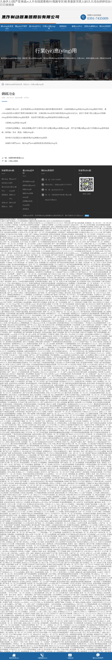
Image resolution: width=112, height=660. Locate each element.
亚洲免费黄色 (80, 464)
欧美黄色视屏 (29, 419)
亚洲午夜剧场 (62, 630)
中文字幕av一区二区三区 (82, 615)
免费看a (62, 319)
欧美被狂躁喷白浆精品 (12, 647)
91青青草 (58, 442)
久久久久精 (98, 232)
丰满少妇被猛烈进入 (60, 451)
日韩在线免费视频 (60, 544)
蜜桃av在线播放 (8, 440)
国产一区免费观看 (9, 436)
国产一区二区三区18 (54, 640)
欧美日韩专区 (19, 253)
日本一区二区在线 (84, 512)
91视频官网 (91, 610)
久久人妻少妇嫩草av (7, 604)
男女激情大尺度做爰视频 (20, 598)
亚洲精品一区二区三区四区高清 (90, 306)
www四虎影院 (65, 355)
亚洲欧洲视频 (57, 578)
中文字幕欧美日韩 (62, 353)
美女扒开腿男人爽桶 (7, 381)
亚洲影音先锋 (8, 279)
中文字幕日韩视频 (103, 487)
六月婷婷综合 (72, 651)
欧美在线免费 (80, 549)
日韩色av (21, 361)
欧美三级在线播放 (69, 455)
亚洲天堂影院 (106, 410)
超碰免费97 (60, 344)
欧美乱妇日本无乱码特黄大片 (16, 300)
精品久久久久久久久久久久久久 (63, 251)
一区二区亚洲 (79, 259)
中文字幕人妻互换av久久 (32, 353)
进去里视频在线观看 (103, 225)
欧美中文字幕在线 (75, 621)
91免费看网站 (80, 255)
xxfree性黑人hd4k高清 (62, 225)
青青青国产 (101, 478)
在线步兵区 (74, 225)
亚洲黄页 (3, 504)
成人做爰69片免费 (19, 527)
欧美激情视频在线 (100, 276)
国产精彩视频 (24, 461)
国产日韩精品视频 (53, 638)
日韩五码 (15, 340)
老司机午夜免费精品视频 (15, 419)
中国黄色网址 (43, 319)
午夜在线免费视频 (44, 383)
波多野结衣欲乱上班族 (93, 378)
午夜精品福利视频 (9, 568)
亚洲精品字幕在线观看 (34, 606)
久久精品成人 (81, 368)
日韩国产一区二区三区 (49, 506)
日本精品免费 (30, 361)
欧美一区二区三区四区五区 (87, 585)
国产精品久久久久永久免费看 (96, 451)
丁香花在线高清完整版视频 (22, 434)
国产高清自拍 (40, 419)
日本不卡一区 (28, 634)
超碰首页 (51, 568)
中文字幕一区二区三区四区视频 (37, 432)
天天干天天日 (101, 293)
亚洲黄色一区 (87, 421)
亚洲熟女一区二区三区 (12, 651)
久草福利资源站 (52, 338)
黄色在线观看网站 (89, 487)
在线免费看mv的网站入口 (94, 334)
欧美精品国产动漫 (102, 383)
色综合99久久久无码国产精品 (47, 417)
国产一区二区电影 (40, 519)
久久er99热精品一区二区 (40, 538)
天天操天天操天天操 (7, 555)
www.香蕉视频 (89, 317)
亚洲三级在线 (37, 247)
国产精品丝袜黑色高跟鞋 (66, 262)
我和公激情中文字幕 (13, 442)
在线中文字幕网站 (86, 332)
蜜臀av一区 (42, 276)
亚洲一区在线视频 (30, 610)
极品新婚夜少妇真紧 (25, 338)
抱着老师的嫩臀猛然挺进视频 (59, 432)
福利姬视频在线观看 (46, 264)
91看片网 (46, 576)
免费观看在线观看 (76, 634)
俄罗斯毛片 (56, 510)
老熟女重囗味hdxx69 (73, 495)
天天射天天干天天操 (56, 563)
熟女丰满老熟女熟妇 (28, 406)
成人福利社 (10, 632)
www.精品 (52, 583)
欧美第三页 (31, 583)
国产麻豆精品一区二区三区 (91, 576)
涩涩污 (8, 259)
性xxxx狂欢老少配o (60, 378)
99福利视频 (10, 564)
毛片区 (75, 261)
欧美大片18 (23, 498)
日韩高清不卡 (20, 257)
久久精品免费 (51, 323)
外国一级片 (106, 327)
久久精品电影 (69, 610)
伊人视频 (79, 262)
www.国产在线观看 (85, 493)
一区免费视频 (84, 253)
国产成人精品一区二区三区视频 (85, 547)
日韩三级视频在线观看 (36, 427)
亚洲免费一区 (14, 608)
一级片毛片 (75, 296)
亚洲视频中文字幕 (57, 642)
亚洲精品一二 (9, 298)
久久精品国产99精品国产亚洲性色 (99, 444)
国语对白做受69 (20, 366)
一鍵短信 (70, 658)
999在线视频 (38, 429)
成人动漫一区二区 (42, 259)
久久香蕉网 (30, 630)
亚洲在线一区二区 (83, 423)
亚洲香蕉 (64, 591)
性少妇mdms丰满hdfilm (32, 238)
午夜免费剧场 (26, 538)
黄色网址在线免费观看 (14, 342)
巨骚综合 (53, 259)
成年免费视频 (63, 400)
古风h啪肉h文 (61, 651)
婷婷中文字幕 (30, 615)
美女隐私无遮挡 (83, 436)
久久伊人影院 (5, 432)
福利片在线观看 (46, 366)
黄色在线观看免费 (20, 530)
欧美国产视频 (70, 310)
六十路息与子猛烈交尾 (11, 476)
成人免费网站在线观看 (93, 351)
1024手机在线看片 (77, 527)
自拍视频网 (63, 498)
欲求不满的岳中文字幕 (92, 259)
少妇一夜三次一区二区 (77, 453)
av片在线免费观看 (29, 349)
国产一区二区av (79, 427)
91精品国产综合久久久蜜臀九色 (67, 272)
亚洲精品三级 (25, 438)
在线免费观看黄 (90, 462)
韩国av (105, 440)
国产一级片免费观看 (59, 244)
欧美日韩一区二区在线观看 (57, 302)
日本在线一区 (51, 651)
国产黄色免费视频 (33, 446)
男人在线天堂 (78, 502)
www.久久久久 (35, 479)
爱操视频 (51, 347)
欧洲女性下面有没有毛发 (37, 564)
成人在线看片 (104, 330)
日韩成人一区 (18, 644)
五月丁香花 (93, 529)
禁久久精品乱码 (54, 461)
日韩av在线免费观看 (16, 549)
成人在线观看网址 (53, 308)
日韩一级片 (8, 595)
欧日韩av (6, 551)
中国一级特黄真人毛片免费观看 (74, 483)
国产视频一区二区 (53, 600)
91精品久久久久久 (7, 228)
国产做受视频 (88, 634)
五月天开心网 (62, 364)
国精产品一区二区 (53, 413)
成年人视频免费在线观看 (60, 227)
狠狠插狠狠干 (15, 529)
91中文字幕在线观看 (68, 617)
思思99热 (108, 361)
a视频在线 (79, 572)
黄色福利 (43, 555)
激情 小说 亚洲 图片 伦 (67, 417)
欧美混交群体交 (10, 502)
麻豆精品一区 (46, 479)
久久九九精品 (12, 508)
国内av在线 (29, 534)
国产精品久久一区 (85, 272)
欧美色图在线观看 (100, 274)
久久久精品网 (46, 251)
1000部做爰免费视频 (61, 410)
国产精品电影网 (31, 561)
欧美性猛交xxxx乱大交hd (40, 502)
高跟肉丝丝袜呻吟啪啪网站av (28, 491)
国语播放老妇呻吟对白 (84, 519)
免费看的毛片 (48, 451)
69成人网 (55, 444)
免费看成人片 (50, 257)
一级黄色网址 (28, 595)
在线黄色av (29, 429)
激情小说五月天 (57, 479)
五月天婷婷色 (92, 617)
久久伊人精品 (84, 376)
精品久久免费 (51, 404)
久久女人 (83, 406)
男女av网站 (41, 651)
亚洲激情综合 (57, 396)
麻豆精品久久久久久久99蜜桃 (93, 385)
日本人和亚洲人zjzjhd (28, 304)
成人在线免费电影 (80, 236)
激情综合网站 (37, 434)
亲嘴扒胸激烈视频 (34, 578)
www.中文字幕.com (67, 413)
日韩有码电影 (20, 412)
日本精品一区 (70, 602)
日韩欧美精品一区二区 (22, 298)
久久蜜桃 (7, 421)
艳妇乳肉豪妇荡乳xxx (88, 230)
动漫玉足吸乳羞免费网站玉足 (53, 438)
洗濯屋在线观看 (64, 629)
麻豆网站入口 (40, 257)
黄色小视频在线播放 (29, 285)
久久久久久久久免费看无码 (79, 485)
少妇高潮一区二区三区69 (92, 262)
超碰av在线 (27, 623)
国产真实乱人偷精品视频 (76, 357)
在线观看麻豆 (35, 227)
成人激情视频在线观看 (31, 644)
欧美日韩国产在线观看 (12, 525)
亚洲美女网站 (62, 423)
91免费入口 (102, 525)
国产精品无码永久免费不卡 (87, 459)
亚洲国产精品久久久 (28, 447)
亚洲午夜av (49, 410)
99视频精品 (31, 272)
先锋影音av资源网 (62, 330)
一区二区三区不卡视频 (66, 472)
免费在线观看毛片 (30, 351)
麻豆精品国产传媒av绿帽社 (41, 525)
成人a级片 (26, 466)
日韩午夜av (15, 553)
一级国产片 (19, 274)
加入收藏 (82, 9)
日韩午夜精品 (96, 321)
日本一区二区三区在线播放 (75, 415)
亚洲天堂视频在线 (71, 512)
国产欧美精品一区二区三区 (23, 246)
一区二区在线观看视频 (93, 629)
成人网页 (63, 230)
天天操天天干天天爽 (7, 544)
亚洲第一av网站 (70, 387)
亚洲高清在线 (18, 640)
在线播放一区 (106, 553)
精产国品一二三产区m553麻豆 (98, 319)
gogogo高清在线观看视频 (101, 338)
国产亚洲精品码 (51, 400)
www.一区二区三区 (83, 266)
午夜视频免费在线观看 (75, 238)
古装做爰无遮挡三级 (61, 436)
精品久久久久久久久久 (57, 646)
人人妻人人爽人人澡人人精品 (57, 515)
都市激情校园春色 (65, 466)
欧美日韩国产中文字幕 (50, 553)
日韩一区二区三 (48, 315)
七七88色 (91, 644)
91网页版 (15, 225)
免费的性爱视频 (32, 344)
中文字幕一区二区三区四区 (15, 389)
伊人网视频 (100, 497)
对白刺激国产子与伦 (95, 521)
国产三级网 (21, 270)
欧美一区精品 (54, 300)
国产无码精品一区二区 (88, 563)
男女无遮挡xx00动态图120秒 (10, 538)
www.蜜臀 (82, 298)
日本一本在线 (107, 479)
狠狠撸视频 (86, 349)
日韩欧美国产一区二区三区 (47, 598)
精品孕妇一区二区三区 (8, 270)
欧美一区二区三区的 (79, 242)
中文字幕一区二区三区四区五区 (68, 228)
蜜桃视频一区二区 (40, 464)
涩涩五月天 (53, 289)
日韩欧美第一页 (60, 523)
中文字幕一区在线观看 (100, 515)
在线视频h (22, 457)
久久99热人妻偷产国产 (96, 651)
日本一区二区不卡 (82, 240)
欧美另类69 (7, 357)
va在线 (82, 228)
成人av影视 (32, 334)
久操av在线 (65, 649)
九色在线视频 (43, 274)
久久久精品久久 (60, 264)
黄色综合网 (11, 327)
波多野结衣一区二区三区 (58, 566)
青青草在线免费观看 (48, 283)
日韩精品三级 (51, 361)
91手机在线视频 (85, 574)
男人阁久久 (13, 457)
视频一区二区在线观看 (19, 578)
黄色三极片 (39, 630)
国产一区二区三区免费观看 (93, 238)
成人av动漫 (37, 478)
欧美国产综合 (90, 619)
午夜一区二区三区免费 (92, 468)
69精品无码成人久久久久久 (102, 602)
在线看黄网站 (93, 372)
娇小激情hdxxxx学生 (21, 228)
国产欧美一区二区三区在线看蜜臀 (15, 583)
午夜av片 (40, 649)
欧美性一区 (57, 517)
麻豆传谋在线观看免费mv (20, 444)
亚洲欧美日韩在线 (26, 391)
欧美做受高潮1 (20, 606)
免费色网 (100, 389)
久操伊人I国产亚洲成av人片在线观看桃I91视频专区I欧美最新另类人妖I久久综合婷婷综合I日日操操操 (35, 221)
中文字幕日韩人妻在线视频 (39, 228)
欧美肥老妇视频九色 (37, 466)
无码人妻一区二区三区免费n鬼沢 (57, 593)
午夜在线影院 (81, 308)
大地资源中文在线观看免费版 (83, 597)
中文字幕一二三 (19, 279)
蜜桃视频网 (90, 357)
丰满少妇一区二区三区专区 (81, 600)
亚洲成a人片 (20, 472)
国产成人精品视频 (78, 223)
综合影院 (7, 225)
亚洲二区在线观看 (10, 336)
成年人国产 (31, 604)
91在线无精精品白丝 (77, 440)
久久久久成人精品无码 (15, 236)
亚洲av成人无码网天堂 (47, 587)
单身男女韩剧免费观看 (100, 272)
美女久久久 (99, 357)
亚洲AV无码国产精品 (72, 395)
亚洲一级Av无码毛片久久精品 (99, 302)
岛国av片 (57, 370)
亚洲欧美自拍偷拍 (73, 525)
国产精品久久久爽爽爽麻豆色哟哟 (81, 227)
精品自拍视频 (100, 495)
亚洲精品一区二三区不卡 (51, 489)
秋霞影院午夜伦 (24, 379)
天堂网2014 (98, 295)
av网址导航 (88, 244)
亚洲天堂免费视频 (10, 338)
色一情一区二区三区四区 (24, 632)
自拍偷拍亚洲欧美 (42, 279)
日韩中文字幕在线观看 (84, 578)
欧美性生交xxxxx (26, 430)
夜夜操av (100, 593)
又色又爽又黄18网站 (93, 298)
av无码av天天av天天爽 (94, 228)
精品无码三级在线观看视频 (17, 325)
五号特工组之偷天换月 (22, 255)
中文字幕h (103, 627)
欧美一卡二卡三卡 (51, 572)
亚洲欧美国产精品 (29, 453)
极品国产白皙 (64, 634)
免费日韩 (89, 427)
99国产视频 (97, 623)
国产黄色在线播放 (76, 330)
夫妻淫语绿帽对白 (30, 293)
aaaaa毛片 (104, 253)
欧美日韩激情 (87, 517)
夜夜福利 (99, 470)
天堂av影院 (42, 436)
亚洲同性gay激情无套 (59, 329)
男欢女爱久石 (52, 423)
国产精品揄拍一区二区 (81, 532)
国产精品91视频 (57, 296)
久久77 (20, 649)
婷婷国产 (98, 325)
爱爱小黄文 (30, 572)
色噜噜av (107, 242)
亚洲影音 (7, 468)
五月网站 (30, 512)
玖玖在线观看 (87, 561)
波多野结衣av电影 (77, 355)
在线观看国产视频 (38, 529)
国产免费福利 (11, 398)
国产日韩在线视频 (52, 381)
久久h (20, 336)
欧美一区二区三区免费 (47, 344)
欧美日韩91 (74, 449)
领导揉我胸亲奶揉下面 (76, 498)
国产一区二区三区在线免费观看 (46, 232)
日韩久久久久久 (79, 613)
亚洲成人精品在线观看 (55, 564)
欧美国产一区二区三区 (8, 244)
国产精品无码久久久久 (53, 530)
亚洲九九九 (11, 272)
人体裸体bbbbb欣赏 (89, 591)
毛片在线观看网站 (60, 446)
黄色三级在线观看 (12, 461)
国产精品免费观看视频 (75, 264)
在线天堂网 (11, 455)
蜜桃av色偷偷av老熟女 (41, 597)
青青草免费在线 (35, 283)
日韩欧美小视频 (53, 334)
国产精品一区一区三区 (35, 370)
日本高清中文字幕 (33, 366)
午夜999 (49, 278)
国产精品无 (63, 444)
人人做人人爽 (59, 504)
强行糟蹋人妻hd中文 (89, 478)
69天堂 (53, 349)
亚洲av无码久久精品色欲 (38, 470)
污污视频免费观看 (40, 493)
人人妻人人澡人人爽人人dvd (86, 389)
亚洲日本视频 (71, 362)
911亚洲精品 (46, 296)
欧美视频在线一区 (55, 557)
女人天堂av (58, 429)
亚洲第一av (33, 417)
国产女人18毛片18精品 (15, 293)
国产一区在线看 (52, 270)
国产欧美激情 (54, 502)
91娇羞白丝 (85, 313)
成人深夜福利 (82, 281)
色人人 (70, 257)
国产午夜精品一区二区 (91, 457)
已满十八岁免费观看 (46, 340)
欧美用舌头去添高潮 (34, 378)
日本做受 (57, 340)
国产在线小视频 (7, 589)
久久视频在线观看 (92, 413)
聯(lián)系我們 (98, 658)
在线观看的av (90, 549)
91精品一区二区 (65, 430)
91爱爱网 (18, 285)
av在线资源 (90, 647)
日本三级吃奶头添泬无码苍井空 (73, 396)
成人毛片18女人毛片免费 (22, 500)
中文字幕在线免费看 (41, 646)
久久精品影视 (72, 570)
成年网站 (37, 321)
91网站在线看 (95, 598)
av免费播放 (28, 295)
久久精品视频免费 (38, 593)
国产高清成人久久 (64, 506)
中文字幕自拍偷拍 (77, 323)
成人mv (93, 566)
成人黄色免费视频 (63, 598)
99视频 (19, 413)
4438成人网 (46, 395)
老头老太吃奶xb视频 (44, 304)
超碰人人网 (16, 423)
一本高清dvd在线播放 (101, 508)
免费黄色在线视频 (21, 440)
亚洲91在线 (10, 479)
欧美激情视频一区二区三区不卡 (41, 449)
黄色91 (24, 259)
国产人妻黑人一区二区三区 (23, 585)
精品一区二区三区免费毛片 (98, 291)
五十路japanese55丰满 (38, 323)
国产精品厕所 (42, 334)
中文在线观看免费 (94, 406)
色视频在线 (89, 508)
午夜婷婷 (31, 483)
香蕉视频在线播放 (92, 285)
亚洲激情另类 (64, 485)
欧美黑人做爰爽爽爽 (72, 555)
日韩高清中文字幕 (60, 580)
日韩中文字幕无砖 (6, 619)
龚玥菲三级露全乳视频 (64, 491)
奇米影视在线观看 (66, 287)
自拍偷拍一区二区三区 (58, 546)
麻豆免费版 (20, 313)
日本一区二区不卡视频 (94, 440)
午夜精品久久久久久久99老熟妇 (74, 625)
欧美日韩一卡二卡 (56, 372)
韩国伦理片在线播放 (40, 302)
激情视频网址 (54, 430)
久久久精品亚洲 (28, 523)
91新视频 (87, 566)
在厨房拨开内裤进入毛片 (75, 425)
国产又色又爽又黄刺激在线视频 (34, 393)
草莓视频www (75, 576)
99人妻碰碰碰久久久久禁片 (35, 457)
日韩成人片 (49, 504)
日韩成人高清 (81, 364)
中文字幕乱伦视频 (15, 634)
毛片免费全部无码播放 (85, 295)
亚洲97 (66, 621)
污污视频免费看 (69, 368)
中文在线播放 (47, 478)
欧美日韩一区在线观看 (88, 534)
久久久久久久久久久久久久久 (95, 396)
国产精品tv (38, 391)
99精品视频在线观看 (68, 308)
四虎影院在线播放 (13, 278)
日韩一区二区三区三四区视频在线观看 (86, 461)
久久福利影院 (20, 381)
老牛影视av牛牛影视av (52, 649)
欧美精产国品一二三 (39, 627)
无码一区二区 (105, 310)
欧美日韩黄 (91, 383)
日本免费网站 (57, 595)
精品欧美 (78, 408)
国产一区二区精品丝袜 (61, 317)
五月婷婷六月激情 (29, 613)
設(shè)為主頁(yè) (92, 9)
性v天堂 (78, 587)
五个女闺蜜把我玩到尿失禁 (47, 242)
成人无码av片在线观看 (100, 336)
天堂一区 (107, 615)
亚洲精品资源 (46, 321)
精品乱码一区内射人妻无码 (22, 581)
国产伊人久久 (32, 325)
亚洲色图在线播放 (41, 281)
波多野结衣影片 (25, 340)
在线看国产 (20, 561)
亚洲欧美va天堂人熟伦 (79, 521)
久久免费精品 (77, 340)
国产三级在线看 (82, 595)
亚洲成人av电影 (26, 247)
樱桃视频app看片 (73, 347)
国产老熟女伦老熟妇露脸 (81, 279)
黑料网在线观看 (54, 462)
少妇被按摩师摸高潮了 (97, 296)
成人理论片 (28, 597)
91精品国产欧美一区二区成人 (69, 327)
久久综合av (42, 600)
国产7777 (74, 489)
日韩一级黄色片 (68, 557)
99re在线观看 (55, 591)
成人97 (107, 497)
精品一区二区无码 (22, 591)
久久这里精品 (49, 474)
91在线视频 (69, 278)
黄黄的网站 (59, 387)
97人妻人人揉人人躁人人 (93, 429)
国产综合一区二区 (17, 368)
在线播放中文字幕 (51, 485)
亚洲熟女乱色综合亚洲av (36, 504)
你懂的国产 (93, 374)
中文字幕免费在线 (58, 321)
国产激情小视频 (43, 455)
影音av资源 (42, 425)
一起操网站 (71, 519)
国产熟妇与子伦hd (51, 427)
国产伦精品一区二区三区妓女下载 (99, 268)
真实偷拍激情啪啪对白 (20, 264)
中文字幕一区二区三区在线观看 (63, 304)
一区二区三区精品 (15, 474)
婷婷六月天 (61, 349)
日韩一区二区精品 (68, 274)
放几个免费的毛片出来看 (74, 385)
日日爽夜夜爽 (75, 300)
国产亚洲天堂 (96, 266)
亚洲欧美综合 (9, 387)
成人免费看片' (91, 497)
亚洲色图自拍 (9, 285)
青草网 (100, 372)
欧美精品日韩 (101, 434)
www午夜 (90, 364)
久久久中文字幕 (27, 278)
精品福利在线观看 (10, 232)
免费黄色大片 (75, 313)
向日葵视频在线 (6, 353)
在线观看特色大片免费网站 (66, 283)
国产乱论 (3, 296)
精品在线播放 (80, 329)
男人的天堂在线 (75, 478)
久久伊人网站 (97, 512)
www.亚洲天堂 (96, 349)
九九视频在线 (84, 447)
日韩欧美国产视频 (39, 423)
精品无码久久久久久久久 (36, 291)
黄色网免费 (25, 651)
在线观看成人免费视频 (15, 351)
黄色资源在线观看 (56, 455)
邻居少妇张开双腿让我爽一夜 (22, 519)
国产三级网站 (105, 485)
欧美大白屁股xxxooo (71, 253)
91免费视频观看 (70, 344)
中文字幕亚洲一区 (53, 487)
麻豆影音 (6, 287)
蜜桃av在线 (31, 289)
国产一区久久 (63, 589)
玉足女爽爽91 (84, 366)
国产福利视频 (28, 332)
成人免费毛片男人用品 (19, 276)
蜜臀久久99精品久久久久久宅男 (88, 638)
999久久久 (3, 362)
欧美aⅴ (52, 483)
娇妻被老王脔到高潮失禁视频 (63, 549)
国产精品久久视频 (95, 366)
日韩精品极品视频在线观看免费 (52, 253)
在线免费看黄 (50, 542)
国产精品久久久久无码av (24, 321)
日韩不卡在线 (88, 621)
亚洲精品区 (40, 530)
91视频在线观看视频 (41, 246)
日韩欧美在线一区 (101, 425)
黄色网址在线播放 (67, 234)
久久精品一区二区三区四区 (9, 438)
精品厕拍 (8, 281)
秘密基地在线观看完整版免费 (58, 285)
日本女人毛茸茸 (16, 364)
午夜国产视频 (97, 419)
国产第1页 (4, 489)
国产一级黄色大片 (89, 442)
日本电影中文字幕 (69, 595)
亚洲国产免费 (8, 602)
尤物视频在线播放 (100, 308)
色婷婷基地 (103, 279)
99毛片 (82, 347)
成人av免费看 (94, 485)
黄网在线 (50, 544)
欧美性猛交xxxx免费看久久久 (98, 506)
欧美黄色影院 (17, 453)
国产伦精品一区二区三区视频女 (17, 612)
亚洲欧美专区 (82, 644)
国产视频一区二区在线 (79, 538)
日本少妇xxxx (89, 551)
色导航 (109, 423)
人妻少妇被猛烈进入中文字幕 (17, 417)
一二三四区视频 (46, 346)
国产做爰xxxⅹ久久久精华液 (32, 617)
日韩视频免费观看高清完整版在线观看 (55, 268)
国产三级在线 (49, 429)
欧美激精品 (88, 623)
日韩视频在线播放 (42, 604)
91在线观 (78, 251)
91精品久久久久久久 (22, 385)
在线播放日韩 (41, 453)
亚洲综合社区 (26, 647)
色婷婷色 (66, 538)
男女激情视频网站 (76, 468)
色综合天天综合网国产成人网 (73, 429)
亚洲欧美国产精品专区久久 (45, 615)
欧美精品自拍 (77, 412)
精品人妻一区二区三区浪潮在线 (101, 642)
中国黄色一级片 (91, 381)
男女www (78, 530)
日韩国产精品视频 (21, 312)
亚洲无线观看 (89, 502)
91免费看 (27, 502)
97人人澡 (59, 615)
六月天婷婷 (53, 440)
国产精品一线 (64, 295)
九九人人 (103, 285)
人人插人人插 (54, 319)
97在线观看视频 (64, 440)
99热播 (63, 519)
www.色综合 (24, 602)
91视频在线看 (45, 227)
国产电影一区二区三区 (19, 291)
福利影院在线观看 (38, 287)
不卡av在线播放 (19, 572)
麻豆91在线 (66, 640)
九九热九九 (106, 378)
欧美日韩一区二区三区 (93, 527)
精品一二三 (103, 329)
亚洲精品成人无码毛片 (8, 374)
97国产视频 (97, 446)
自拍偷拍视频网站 (74, 270)
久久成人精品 (102, 459)
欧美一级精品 (102, 462)
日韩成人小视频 (71, 459)
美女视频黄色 (35, 629)
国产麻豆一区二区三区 (55, 621)
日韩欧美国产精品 (90, 247)
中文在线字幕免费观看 (80, 529)
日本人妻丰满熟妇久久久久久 (17, 283)
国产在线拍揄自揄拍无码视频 (56, 291)
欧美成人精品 (74, 289)
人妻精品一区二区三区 (55, 625)
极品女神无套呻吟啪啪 (9, 376)
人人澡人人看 (32, 527)
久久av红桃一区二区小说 (55, 555)
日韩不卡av (66, 442)
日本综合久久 (101, 466)
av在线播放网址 (6, 349)
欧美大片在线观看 (105, 542)
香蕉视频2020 (82, 470)
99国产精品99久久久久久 (39, 461)
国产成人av (40, 485)
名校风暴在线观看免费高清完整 (26, 319)
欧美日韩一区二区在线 (74, 421)
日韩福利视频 (106, 530)
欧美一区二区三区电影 (88, 593)
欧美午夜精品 (72, 580)
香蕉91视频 (18, 623)
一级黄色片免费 (36, 551)
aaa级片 (39, 244)
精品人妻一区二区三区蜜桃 (77, 444)
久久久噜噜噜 (69, 504)
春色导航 (68, 293)
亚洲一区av (107, 379)
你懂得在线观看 (86, 315)
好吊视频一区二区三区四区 (26, 244)
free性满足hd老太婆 (46, 385)
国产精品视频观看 (42, 483)
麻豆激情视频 (9, 429)
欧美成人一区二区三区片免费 (31, 296)
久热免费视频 (27, 302)
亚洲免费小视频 (37, 647)
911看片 (72, 285)
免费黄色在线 (20, 615)
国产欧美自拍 (86, 312)
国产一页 (10, 261)
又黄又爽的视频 (79, 287)
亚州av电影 (11, 472)
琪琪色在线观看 (55, 234)
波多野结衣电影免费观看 (64, 457)
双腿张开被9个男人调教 (22, 268)
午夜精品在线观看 (13, 330)
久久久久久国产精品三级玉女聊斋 (39, 510)
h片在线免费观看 (42, 289)
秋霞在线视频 (93, 249)
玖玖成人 (73, 295)
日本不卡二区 (28, 495)
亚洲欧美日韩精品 (102, 544)
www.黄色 (73, 436)
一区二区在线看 (97, 615)
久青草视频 (72, 423)
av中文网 (90, 308)
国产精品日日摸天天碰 (75, 247)
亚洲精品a (85, 587)
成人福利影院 (82, 651)
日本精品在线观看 (27, 619)
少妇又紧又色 (101, 589)
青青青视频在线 (31, 383)
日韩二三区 (42, 487)
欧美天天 (62, 255)
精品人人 (67, 296)
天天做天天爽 (23, 402)
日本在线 (56, 230)
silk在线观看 (4, 493)
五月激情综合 (38, 295)
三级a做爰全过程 (24, 376)
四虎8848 (81, 497)
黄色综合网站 (76, 370)
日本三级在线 (98, 342)
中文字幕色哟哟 (61, 347)
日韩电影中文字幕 (76, 317)
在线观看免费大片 (13, 296)
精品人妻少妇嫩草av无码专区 (80, 336)
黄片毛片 (98, 551)
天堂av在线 (103, 457)
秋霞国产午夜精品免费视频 (18, 347)
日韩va (17, 261)
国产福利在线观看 (66, 623)
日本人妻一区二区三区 (76, 589)
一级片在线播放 (95, 436)
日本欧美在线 (42, 310)
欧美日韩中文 (33, 587)
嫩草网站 (71, 402)
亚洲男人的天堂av (54, 464)
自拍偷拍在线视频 (89, 513)
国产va (65, 372)
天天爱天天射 (21, 504)
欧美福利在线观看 (84, 479)
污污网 (54, 478)
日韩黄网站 (32, 517)
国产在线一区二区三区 (78, 268)
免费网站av (85, 525)
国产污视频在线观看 (7, 412)
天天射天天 (13, 649)
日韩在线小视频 (97, 379)
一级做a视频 (79, 504)
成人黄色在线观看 (37, 398)
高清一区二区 (34, 264)
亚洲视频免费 (43, 574)
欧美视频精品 (100, 580)
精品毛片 (71, 240)
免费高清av (50, 421)
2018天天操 (36, 623)
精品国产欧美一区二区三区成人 (27, 408)
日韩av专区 (64, 334)
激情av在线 (94, 447)
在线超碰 (64, 402)
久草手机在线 (79, 500)
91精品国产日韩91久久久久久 (21, 315)
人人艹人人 (90, 580)
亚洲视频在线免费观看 (64, 325)
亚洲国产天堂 (40, 421)
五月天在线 (24, 242)
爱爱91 (88, 474)
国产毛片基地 (63, 508)
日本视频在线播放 (101, 647)
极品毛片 (50, 276)
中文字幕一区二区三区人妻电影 (73, 476)
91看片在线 (32, 310)
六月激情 (71, 572)
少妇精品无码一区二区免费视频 (82, 276)
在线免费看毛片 (19, 630)
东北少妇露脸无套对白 (60, 351)
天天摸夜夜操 (22, 400)
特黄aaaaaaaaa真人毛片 (78, 632)
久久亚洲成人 (72, 523)
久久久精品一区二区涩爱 (38, 249)
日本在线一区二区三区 (101, 421)
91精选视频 (72, 281)
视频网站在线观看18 (23, 506)
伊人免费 (60, 359)
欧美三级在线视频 (94, 281)
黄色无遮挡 (86, 270)
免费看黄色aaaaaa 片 (19, 344)
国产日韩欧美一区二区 (95, 242)
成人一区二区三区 (42, 406)
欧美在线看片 (77, 293)
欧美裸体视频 (5, 617)
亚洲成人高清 (33, 262)
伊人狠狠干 (33, 242)
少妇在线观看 (81, 617)
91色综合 (16, 602)
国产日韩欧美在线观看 (98, 423)
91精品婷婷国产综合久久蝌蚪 (50, 408)
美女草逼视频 (30, 279)
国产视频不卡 (53, 498)
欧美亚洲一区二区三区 (103, 619)
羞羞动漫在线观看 (21, 483)
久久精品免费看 (22, 459)
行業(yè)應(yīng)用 (49, 28)
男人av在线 (71, 291)
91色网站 (82, 449)
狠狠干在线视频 (58, 332)
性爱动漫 (53, 262)
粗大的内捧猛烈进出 (97, 587)
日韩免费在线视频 (27, 330)
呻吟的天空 (37, 634)
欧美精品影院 (100, 595)
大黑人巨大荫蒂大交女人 (9, 379)
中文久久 (33, 591)
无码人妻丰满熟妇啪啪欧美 (32, 336)
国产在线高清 (11, 561)
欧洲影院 (24, 587)
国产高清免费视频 (100, 332)
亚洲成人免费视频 (52, 497)
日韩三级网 (103, 413)
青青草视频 (97, 583)
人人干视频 (60, 512)
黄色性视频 (41, 517)
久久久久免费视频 (6, 223)
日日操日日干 (56, 513)
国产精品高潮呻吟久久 (56, 310)
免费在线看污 (22, 517)
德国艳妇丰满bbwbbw (12, 247)
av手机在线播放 (61, 257)
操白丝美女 (13, 395)
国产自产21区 (8, 451)
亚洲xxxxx (56, 346)
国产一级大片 (12, 372)
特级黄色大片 (46, 629)
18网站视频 (63, 391)
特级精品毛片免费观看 (31, 329)
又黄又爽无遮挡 (59, 278)
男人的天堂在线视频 (98, 636)
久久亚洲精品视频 (62, 568)
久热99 (103, 262)
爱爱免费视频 (95, 253)
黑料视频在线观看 (70, 479)
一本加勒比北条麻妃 (33, 472)
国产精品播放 (78, 338)
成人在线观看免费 (93, 310)
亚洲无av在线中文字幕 (72, 359)
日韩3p (63, 425)
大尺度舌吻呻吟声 (65, 338)
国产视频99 (17, 563)
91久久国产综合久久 (60, 240)
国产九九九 (35, 385)
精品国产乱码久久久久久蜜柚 (36, 412)
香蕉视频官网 (11, 459)
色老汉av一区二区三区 (50, 634)
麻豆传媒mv (48, 370)
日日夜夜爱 (87, 379)
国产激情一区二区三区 (20, 249)
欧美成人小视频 (24, 551)
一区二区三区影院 (24, 593)
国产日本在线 (9, 483)
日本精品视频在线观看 (26, 281)
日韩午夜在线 (99, 481)
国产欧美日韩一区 (89, 293)
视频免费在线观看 (86, 438)
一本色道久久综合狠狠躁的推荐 (95, 323)
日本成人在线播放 (52, 466)
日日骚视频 (63, 270)
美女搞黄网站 (37, 315)
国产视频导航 (66, 600)
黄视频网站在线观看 (90, 330)
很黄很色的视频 (72, 232)
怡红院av (26, 542)
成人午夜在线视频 (77, 629)
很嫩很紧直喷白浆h (12, 557)
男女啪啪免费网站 (67, 408)
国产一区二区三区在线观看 (10, 625)
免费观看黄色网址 (76, 568)
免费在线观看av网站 (18, 432)
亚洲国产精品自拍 (43, 591)
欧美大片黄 (63, 281)
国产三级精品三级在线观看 (39, 234)
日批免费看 (41, 404)
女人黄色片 (15, 642)
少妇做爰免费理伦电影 (97, 393)
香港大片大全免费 (89, 340)
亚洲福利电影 (21, 272)
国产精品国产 (103, 247)
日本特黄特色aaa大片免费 (95, 361)
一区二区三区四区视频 (87, 225)
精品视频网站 (42, 515)
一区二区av (9, 255)
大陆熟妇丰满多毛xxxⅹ (35, 223)
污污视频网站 (43, 462)
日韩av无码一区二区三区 (86, 391)
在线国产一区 (37, 581)
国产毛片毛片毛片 (12, 308)
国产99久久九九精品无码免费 (93, 557)
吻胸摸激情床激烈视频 (94, 287)
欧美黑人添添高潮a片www (36, 497)
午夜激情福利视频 (48, 362)
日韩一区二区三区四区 (44, 368)
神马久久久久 (81, 285)
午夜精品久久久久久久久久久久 (100, 289)
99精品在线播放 (5, 266)
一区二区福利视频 (63, 313)
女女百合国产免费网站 (36, 459)
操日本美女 (59, 315)
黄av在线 (70, 236)
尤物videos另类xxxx (80, 612)
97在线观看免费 (23, 372)
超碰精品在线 (48, 336)
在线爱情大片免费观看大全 (45, 272)
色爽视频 (10, 534)
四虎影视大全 (67, 532)
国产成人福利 (66, 529)
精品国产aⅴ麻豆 (76, 442)
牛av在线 (35, 430)
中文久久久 (17, 570)
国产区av (32, 355)
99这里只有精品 (101, 370)
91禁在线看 (47, 244)
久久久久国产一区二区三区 (86, 387)
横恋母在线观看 (8, 580)
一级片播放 (96, 581)
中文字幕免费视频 (60, 306)
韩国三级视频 (82, 570)
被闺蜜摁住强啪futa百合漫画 (35, 313)
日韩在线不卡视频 (81, 302)
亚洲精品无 (16, 468)
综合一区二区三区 (17, 610)
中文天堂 (10, 366)
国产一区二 (31, 530)
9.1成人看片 (102, 504)
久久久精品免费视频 (60, 298)
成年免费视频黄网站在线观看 (68, 574)
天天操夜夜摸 (12, 402)
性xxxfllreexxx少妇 (64, 585)
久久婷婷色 (16, 587)
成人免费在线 (99, 640)
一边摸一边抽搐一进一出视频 (14, 536)
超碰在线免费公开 (61, 493)
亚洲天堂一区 (20, 429)
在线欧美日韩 (80, 381)
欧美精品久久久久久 (67, 381)
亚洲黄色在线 (104, 249)
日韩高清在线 (36, 251)
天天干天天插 (36, 327)
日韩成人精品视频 (26, 493)
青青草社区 (13, 427)
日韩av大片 (50, 393)
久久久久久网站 (30, 359)
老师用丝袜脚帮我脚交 (36, 230)
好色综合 (35, 555)
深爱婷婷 (63, 540)
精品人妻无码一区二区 (93, 559)
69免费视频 (15, 421)
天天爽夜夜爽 (79, 623)
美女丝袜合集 (107, 623)
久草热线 (9, 262)
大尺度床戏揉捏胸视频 (46, 387)
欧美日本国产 (43, 389)
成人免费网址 (80, 474)
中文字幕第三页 (28, 396)
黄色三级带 (7, 449)
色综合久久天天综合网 (30, 563)
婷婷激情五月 (51, 313)
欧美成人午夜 (10, 646)
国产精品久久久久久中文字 (75, 434)
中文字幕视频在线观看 (13, 466)
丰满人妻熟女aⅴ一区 (11, 636)
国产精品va (67, 279)
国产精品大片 (107, 527)
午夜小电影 (18, 613)
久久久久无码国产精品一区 (82, 342)
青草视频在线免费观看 (72, 315)
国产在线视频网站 (30, 574)
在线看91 (23, 557)
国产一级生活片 (36, 438)
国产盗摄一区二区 (68, 578)
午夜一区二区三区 (12, 621)
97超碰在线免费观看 (28, 625)
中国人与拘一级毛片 (27, 642)
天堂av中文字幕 (73, 306)
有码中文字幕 (58, 336)
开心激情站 (102, 415)
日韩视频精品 (46, 589)
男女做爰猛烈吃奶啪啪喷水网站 (98, 625)
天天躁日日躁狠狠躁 (43, 447)
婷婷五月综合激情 (27, 410)
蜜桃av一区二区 (40, 621)
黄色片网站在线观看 (102, 483)
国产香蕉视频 (65, 489)
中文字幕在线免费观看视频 (80, 432)
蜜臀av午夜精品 (95, 240)
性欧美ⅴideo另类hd (85, 546)
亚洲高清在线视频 (43, 349)
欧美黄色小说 (46, 578)
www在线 (14, 334)
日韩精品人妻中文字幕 (14, 542)
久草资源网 (30, 257)
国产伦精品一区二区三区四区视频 (86, 278)
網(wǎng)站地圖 (104, 9)
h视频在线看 (104, 313)
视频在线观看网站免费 (8, 400)
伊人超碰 (3, 495)
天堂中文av (28, 478)
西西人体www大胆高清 (34, 536)
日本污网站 (53, 574)
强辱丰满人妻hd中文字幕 (89, 555)
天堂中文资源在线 (104, 617)
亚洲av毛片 (94, 532)
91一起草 (68, 321)
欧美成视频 (32, 259)
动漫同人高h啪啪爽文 (7, 227)
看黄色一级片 (73, 544)
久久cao (72, 353)
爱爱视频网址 (106, 461)
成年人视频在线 (30, 549)
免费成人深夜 (40, 361)
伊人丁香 (33, 651)
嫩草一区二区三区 (18, 532)
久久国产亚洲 (20, 546)
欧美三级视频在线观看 (80, 249)
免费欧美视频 (12, 361)
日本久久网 (11, 504)
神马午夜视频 (21, 289)
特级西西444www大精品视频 (26, 455)
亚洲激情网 (89, 417)
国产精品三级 (40, 410)
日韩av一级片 (7, 640)
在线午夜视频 (74, 593)
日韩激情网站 (99, 476)
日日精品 (24, 310)
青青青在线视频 (97, 312)
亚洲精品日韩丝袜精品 (74, 379)
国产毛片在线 (85, 598)
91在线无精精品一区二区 (18, 378)
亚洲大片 (3, 498)
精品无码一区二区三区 (63, 412)
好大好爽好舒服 (31, 389)
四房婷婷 (54, 629)
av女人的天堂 (101, 534)
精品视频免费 (95, 313)
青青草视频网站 (97, 400)
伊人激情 (43, 468)
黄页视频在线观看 (64, 527)
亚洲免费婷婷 (18, 349)
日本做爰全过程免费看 (70, 447)
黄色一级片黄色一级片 (77, 451)
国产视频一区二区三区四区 (35, 381)
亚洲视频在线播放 (39, 278)
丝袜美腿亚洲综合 (63, 323)
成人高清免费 (106, 430)
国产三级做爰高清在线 (71, 406)
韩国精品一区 (5, 291)
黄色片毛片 (52, 468)
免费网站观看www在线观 (80, 430)
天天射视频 (89, 476)
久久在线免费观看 (92, 329)
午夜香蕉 (99, 549)
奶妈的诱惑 (70, 587)
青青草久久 (17, 451)
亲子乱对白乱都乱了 (94, 632)
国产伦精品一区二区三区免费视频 (72, 462)
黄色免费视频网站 (56, 406)
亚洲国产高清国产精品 (9, 446)
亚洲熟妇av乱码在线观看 (95, 368)
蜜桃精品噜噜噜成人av (15, 295)
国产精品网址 (35, 372)
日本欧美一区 (91, 434)
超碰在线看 (8, 629)
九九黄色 (107, 372)
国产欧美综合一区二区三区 (92, 408)
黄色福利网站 (25, 462)
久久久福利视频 (59, 561)
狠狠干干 (17, 619)
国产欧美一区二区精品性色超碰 (80, 515)
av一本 (96, 606)
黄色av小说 (107, 366)
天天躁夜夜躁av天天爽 (19, 521)
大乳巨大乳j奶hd (76, 583)
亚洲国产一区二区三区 (75, 244)
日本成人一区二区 (22, 227)
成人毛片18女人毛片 (105, 374)
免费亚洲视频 (59, 385)
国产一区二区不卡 (87, 564)
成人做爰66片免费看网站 (20, 449)
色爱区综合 (90, 325)
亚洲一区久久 (68, 615)
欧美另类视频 (15, 493)
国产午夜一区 (38, 476)
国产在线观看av (18, 638)
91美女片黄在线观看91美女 (47, 359)
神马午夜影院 (14, 540)
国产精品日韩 (31, 532)
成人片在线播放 (45, 329)
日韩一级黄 (30, 553)
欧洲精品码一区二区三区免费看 (87, 398)
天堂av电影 (26, 364)
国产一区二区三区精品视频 (60, 576)
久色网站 (29, 270)
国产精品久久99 (53, 627)
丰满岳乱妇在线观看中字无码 (41, 379)
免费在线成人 (105, 493)
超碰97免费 (4, 383)
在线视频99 (16, 447)
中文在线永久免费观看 (40, 566)
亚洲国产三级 (92, 538)
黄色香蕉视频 (47, 332)
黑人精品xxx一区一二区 (99, 574)
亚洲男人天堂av (102, 570)
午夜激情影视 (98, 315)
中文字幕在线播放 (39, 338)
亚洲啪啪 (31, 580)
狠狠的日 (38, 553)
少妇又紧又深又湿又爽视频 (30, 346)
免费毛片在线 (73, 298)
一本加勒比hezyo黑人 (45, 610)
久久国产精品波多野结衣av (38, 568)
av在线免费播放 (30, 368)
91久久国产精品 (35, 362)
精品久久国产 (17, 495)
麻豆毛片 (87, 264)
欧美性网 (51, 493)
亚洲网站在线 (9, 615)
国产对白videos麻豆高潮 (62, 393)
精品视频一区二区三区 (78, 649)
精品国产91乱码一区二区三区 (76, 319)
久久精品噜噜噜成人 (77, 361)
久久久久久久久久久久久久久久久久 (65, 366)
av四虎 (69, 419)
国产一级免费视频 (15, 332)
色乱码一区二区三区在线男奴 (42, 317)
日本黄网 (9, 500)
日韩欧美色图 (20, 544)
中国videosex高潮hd (66, 427)
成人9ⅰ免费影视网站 (23, 398)
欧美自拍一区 (72, 246)
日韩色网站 (25, 468)
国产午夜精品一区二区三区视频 (54, 434)
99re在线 (72, 334)
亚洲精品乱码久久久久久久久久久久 (80, 404)
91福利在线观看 (78, 419)
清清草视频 (17, 302)
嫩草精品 (98, 502)
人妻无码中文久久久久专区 (16, 512)
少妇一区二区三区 (30, 274)
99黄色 (9, 495)
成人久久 (76, 312)
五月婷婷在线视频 (35, 306)
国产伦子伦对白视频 (72, 332)
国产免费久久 (25, 481)
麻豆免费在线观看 (90, 572)
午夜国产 (50, 412)
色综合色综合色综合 (38, 481)
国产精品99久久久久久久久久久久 (98, 255)
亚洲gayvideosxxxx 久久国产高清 (26, 387)
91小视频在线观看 (69, 606)
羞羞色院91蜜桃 (13, 430)
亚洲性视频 (8, 527)
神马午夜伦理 (19, 359)
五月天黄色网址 (5, 340)
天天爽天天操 (62, 266)
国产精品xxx (43, 430)
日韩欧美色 (98, 300)
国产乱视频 (11, 506)
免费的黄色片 (78, 346)
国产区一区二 (25, 261)
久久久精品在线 (82, 291)
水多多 (3, 621)
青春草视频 (80, 619)
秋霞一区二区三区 (73, 230)
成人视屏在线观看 (36, 444)
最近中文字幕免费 (66, 613)
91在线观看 (76, 325)
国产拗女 (7, 346)
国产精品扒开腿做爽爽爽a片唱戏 (57, 481)
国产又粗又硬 (106, 266)
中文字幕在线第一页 (20, 262)
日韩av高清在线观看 (22, 479)
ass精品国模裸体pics (69, 604)
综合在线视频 (98, 427)
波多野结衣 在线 (66, 461)
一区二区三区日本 (61, 474)
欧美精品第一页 (79, 466)
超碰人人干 (103, 412)
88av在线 (25, 451)
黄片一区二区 (71, 398)
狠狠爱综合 (38, 266)
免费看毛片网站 (30, 236)
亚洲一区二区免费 (21, 564)
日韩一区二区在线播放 (28, 608)
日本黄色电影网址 (65, 597)
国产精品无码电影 (24, 287)
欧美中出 (19, 502)
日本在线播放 (48, 549)
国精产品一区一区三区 (64, 312)
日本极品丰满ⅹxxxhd (86, 232)
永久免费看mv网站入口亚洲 (95, 355)
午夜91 (37, 642)
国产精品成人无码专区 (21, 629)
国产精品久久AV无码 (77, 481)
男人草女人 (78, 557)
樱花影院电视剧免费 (101, 404)
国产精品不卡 (29, 638)
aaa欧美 (22, 553)
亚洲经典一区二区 (58, 383)
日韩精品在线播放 (68, 530)
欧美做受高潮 (16, 259)
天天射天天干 (83, 489)
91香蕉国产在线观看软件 (84, 274)
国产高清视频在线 (58, 415)
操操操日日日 (99, 634)
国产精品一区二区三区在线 (41, 255)
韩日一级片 (65, 487)
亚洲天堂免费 (82, 523)
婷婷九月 (104, 240)
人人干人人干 (34, 570)
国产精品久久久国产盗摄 (11, 410)
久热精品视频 (73, 630)
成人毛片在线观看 (35, 451)
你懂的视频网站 (6, 644)
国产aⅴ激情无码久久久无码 (50, 402)
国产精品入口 (107, 351)
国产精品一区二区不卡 (79, 506)
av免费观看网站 (27, 423)
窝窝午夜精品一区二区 (61, 449)
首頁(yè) (26, 84)
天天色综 (34, 462)
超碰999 (67, 336)
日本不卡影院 (11, 289)
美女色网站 (72, 266)
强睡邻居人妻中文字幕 (87, 544)
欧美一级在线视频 (49, 551)
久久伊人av (50, 457)
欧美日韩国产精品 (9, 230)
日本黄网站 (84, 296)
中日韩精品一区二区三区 (52, 617)
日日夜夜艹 (45, 238)
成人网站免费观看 (84, 636)
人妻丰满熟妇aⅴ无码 (7, 312)
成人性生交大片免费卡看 (95, 304)
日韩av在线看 (104, 606)
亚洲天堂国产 (35, 468)
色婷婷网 (78, 402)
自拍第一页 (91, 470)
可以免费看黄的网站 (77, 647)
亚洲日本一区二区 (20, 223)
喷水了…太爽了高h (53, 287)
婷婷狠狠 (86, 472)
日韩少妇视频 (24, 355)
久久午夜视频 (87, 402)
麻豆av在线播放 (35, 395)
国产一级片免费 (49, 330)
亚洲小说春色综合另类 (101, 257)
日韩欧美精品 (57, 447)
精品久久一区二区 (6, 585)
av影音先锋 (4, 329)
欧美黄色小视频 (22, 230)
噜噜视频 (72, 474)
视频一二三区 (48, 378)
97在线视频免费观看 (84, 455)
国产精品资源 (42, 285)
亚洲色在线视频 (72, 546)
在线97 (18, 327)
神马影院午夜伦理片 (10, 559)
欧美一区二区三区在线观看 (83, 257)
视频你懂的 (27, 317)
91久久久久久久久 (20, 589)
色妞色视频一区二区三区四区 (85, 234)
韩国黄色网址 (46, 415)
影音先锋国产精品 (63, 581)
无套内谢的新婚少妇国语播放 (33, 474)
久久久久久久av (91, 613)
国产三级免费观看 (14, 489)
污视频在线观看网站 (25, 508)
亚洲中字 (54, 547)
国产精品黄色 (107, 347)
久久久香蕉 (93, 525)
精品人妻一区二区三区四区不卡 (47, 613)
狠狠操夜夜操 (100, 261)
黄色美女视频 (80, 304)
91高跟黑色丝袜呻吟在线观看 (29, 225)
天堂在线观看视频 (56, 279)
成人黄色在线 (61, 495)
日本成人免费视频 (67, 500)
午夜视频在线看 (65, 374)
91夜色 (8, 497)
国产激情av (54, 295)
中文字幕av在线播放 (30, 600)
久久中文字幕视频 (15, 329)
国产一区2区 (8, 464)
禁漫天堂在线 (87, 583)
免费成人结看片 (74, 400)
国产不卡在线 (48, 306)
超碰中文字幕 (89, 425)
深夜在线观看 (41, 413)
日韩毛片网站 (73, 493)
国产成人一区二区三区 (51, 391)
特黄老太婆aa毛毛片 (27, 621)
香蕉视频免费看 (105, 398)
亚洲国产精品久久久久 (94, 347)
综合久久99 (16, 266)
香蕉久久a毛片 (63, 289)
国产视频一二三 (21, 604)
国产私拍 (53, 228)
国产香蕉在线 (66, 340)
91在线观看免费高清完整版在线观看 (44, 364)
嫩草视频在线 (36, 268)
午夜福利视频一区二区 (84, 283)
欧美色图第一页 (16, 617)
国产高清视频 (91, 449)
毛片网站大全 (8, 563)
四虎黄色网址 (96, 479)
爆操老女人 (89, 481)
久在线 (26, 234)
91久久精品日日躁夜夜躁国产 (59, 632)
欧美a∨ (103, 468)
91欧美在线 (94, 279)
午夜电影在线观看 (96, 472)
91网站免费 (39, 342)
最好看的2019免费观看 (15, 478)
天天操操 (3, 487)
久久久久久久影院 (44, 351)
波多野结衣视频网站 (79, 627)
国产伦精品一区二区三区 (21, 251)
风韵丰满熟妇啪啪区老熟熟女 (18, 362)
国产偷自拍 (65, 510)
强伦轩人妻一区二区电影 (102, 227)
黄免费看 (49, 517)
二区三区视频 (62, 551)
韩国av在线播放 (22, 568)
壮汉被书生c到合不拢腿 (14, 234)
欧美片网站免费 (81, 372)
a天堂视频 (29, 547)
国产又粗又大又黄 (54, 274)
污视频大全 (90, 483)
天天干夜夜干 (59, 610)
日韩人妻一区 (66, 370)
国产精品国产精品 (27, 266)
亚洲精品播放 (41, 357)
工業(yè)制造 (13, 161)
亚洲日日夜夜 (64, 553)
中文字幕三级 (23, 334)
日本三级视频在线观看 (17, 547)
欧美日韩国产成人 (73, 540)
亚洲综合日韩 (50, 325)
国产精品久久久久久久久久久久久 (28, 415)
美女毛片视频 (55, 636)
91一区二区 (101, 230)
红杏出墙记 (97, 546)
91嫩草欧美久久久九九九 (97, 612)
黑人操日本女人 (92, 627)
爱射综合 (35, 340)
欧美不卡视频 (24, 308)
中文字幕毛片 (97, 517)
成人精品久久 (14, 485)
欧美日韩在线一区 (88, 251)
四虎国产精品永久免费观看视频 (96, 453)
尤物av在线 (72, 391)
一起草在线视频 (55, 604)
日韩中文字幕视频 (59, 236)
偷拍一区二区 (52, 585)
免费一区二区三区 (49, 312)
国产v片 (71, 302)
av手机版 (33, 542)
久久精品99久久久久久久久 (54, 223)
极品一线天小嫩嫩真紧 (43, 396)
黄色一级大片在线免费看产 (41, 500)
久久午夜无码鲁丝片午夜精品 (101, 270)
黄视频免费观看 (10, 415)
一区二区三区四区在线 (77, 351)
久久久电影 (80, 334)
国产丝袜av (16, 346)
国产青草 (54, 255)
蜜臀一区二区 (53, 389)
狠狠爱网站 (70, 255)
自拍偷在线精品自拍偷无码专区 (95, 498)
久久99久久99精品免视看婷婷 (57, 453)
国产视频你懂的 (16, 306)
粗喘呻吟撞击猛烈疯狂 (38, 308)
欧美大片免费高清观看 (42, 547)
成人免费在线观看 (6, 268)
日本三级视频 (60, 421)
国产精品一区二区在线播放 (23, 464)
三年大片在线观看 (101, 317)
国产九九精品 (100, 391)
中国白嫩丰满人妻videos (24, 646)
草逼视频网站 (62, 404)
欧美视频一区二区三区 (80, 393)
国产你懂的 (39, 330)
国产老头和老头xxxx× (65, 547)
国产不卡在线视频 (62, 583)
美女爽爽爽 (30, 374)
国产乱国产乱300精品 (56, 293)
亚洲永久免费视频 (50, 266)
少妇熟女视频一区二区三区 (90, 395)
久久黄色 (62, 398)
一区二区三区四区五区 (9, 425)
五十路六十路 (44, 563)
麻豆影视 (14, 287)
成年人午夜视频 (28, 342)
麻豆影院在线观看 (35, 312)
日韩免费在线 (54, 623)
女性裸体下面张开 (69, 517)
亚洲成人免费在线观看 (65, 259)
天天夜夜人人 (66, 249)
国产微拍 (39, 580)
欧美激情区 (37, 332)
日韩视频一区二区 (27, 442)
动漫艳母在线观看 (58, 379)
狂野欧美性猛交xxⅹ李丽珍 (90, 510)
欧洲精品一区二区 (104, 381)
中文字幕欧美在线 (72, 534)
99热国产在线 (99, 564)
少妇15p (47, 513)
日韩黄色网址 (18, 404)
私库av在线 (100, 251)
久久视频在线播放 (53, 249)
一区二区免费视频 (55, 532)
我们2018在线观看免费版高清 (91, 327)
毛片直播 (40, 542)
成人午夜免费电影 (50, 630)
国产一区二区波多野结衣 (92, 410)
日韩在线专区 (26, 529)
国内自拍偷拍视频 (60, 357)
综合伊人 (71, 329)
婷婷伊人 (49, 357)
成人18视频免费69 (57, 395)
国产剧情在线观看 (12, 240)
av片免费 (96, 493)
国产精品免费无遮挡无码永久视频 (60, 261)
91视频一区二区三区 (27, 421)
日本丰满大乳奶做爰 (50, 536)
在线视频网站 (15, 310)
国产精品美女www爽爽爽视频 (19, 323)
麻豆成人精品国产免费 (87, 630)
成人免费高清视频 (40, 585)
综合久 (14, 517)
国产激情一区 (43, 293)
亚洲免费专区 (17, 393)
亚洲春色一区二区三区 (93, 223)
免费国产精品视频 (103, 346)
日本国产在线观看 (63, 361)
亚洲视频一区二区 (88, 370)
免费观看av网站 (12, 498)
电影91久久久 (63, 536)
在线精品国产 (106, 583)
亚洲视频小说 (44, 262)
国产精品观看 (48, 247)
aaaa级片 (88, 491)
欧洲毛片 (78, 472)
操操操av (86, 530)
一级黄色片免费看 (47, 225)
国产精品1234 (53, 472)
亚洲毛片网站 (107, 436)
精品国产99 (39, 374)
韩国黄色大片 (86, 359)
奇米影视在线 (38, 576)
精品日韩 (72, 372)
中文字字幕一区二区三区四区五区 (45, 508)
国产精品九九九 (63, 478)
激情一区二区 (54, 281)
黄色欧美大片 (64, 300)
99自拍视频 (56, 500)
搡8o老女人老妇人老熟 (32, 253)
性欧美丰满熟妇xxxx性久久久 (87, 542)
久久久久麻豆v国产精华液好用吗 (89, 246)
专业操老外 (82, 580)
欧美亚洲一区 (101, 387)
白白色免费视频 (21, 510)
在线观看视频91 (65, 627)
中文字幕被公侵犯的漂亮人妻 (37, 300)
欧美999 (74, 585)
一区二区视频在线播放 (74, 349)
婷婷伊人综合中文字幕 (44, 236)
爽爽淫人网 (87, 338)
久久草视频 (26, 327)
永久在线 (3, 272)
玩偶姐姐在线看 (73, 446)
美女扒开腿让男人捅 (71, 438)
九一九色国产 (46, 642)
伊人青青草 (78, 457)
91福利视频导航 (23, 395)
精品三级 (41, 325)
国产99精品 (107, 295)
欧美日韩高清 (95, 430)
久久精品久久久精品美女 (82, 321)
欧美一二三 (106, 502)
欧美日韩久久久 (34, 402)
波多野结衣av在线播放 (17, 383)
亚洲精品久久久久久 (65, 612)
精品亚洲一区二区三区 (14, 396)
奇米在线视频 (19, 574)
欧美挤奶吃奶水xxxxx (70, 376)
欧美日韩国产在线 (64, 242)
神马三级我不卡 (40, 638)
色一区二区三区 (94, 608)
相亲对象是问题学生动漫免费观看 (77, 642)
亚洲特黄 (87, 419)
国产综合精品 (103, 464)
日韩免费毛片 (60, 587)
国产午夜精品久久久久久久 (95, 353)
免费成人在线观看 (51, 398)
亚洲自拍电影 (8, 404)
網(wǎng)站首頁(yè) (7, 28)
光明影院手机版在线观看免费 (37, 557)
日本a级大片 (13, 355)
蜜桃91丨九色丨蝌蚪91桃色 (55, 459)
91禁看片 (58, 483)
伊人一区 (45, 440)
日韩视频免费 (20, 534)
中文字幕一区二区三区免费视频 (45, 534)
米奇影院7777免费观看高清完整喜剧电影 (57, 342)
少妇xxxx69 (100, 591)
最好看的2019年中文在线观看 (41, 298)
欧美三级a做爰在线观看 (84, 362)
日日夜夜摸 (103, 555)
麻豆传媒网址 (93, 523)
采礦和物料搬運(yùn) (16, 158)
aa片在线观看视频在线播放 (66, 644)
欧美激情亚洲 (56, 529)
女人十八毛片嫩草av (100, 244)
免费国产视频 (59, 602)
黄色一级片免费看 (29, 413)
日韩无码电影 (44, 570)
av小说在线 (72, 364)
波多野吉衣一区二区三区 (15, 597)
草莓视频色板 (24, 240)
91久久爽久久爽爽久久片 (93, 536)
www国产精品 (90, 466)
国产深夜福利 (98, 417)
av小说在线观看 (10, 591)
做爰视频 (47, 476)
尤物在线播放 (5, 529)
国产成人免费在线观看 (58, 238)
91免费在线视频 (46, 240)
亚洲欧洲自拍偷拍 (39, 270)
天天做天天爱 (75, 510)
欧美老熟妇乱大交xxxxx (49, 327)
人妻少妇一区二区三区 (28, 540)
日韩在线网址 (35, 240)
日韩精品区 (14, 551)
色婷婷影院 (7, 344)
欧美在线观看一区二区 (80, 374)
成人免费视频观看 (63, 468)
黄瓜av (15, 281)
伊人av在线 (80, 417)
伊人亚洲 (6, 364)
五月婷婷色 (4, 347)
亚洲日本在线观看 (89, 346)
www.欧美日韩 (81, 310)
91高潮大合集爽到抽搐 (69, 638)
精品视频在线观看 (98, 519)
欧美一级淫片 (18, 595)
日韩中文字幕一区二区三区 (9, 462)
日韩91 (39, 440)
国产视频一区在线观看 (58, 570)
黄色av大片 (37, 495)
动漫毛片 (48, 230)
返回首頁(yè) (14, 658)
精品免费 (7, 587)
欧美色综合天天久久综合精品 (58, 470)
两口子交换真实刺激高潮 (99, 432)
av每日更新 (92, 570)
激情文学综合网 (5, 532)
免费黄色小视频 (91, 415)
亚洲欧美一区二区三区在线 (9, 481)
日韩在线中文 (30, 357)
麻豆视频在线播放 (75, 410)
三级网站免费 (80, 353)
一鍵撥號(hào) (42, 658)
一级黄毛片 (22, 446)
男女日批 (67, 223)
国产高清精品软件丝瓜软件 (44, 442)
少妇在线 (32, 612)
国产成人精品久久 (100, 621)
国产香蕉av (54, 597)
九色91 (83, 325)
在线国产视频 (32, 276)
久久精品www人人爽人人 (38, 347)
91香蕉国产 (62, 232)
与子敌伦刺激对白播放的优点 (55, 419)
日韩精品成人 (56, 476)
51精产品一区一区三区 (77, 553)
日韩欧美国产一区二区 (38, 376)
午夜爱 (96, 362)
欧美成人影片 (41, 544)
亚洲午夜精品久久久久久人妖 (13, 238)
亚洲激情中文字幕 (34, 589)
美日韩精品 (36, 506)
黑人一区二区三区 (53, 519)
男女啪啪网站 (55, 355)
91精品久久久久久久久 (90, 412)
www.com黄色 (80, 413)
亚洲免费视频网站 (66, 502)
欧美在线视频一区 (88, 495)
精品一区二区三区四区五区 (27, 425)
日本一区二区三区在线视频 (47, 527)
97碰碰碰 (50, 436)
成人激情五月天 (14, 513)
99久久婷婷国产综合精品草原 (65, 542)
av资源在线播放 (91, 464)
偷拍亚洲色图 (5, 368)
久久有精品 (84, 289)
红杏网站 (47, 295)
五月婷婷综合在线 (60, 247)
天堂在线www (60, 362)
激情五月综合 (92, 236)
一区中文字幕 (12, 593)
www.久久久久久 (26, 576)
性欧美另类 (75, 640)
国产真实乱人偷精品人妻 (16, 487)
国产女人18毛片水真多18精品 (38, 521)
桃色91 (91, 595)
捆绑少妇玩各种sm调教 (67, 389)
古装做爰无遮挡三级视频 (36, 400)
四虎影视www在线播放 (76, 378)
